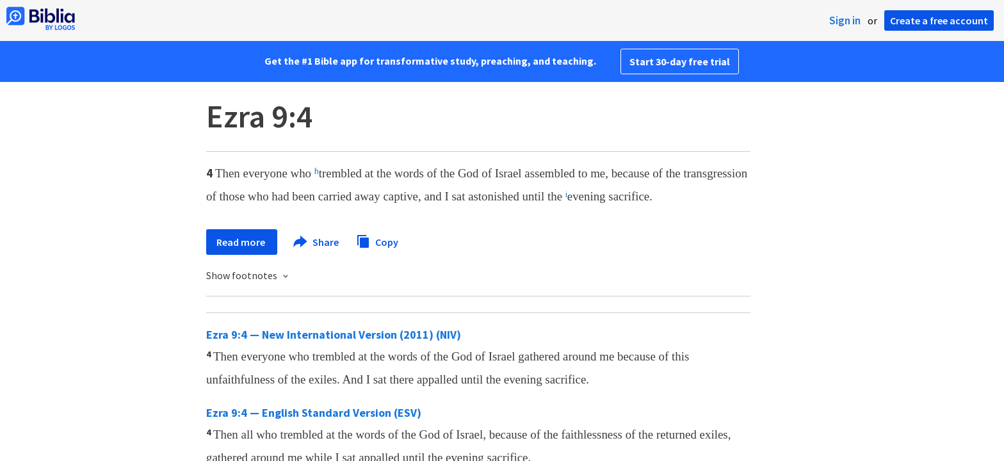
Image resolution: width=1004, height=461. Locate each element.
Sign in (845, 20)
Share (317, 242)
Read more (241, 242)
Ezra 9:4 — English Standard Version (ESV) (313, 412)
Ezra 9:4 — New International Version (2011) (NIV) (333, 334)
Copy (377, 240)
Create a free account (939, 20)
